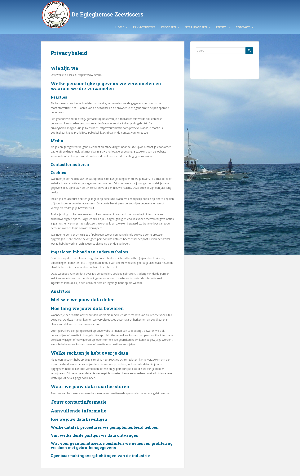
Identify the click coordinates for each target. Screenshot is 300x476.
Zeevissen (168, 27)
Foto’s (221, 27)
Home (119, 27)
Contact (243, 27)
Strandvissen (196, 27)
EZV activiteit (144, 27)
